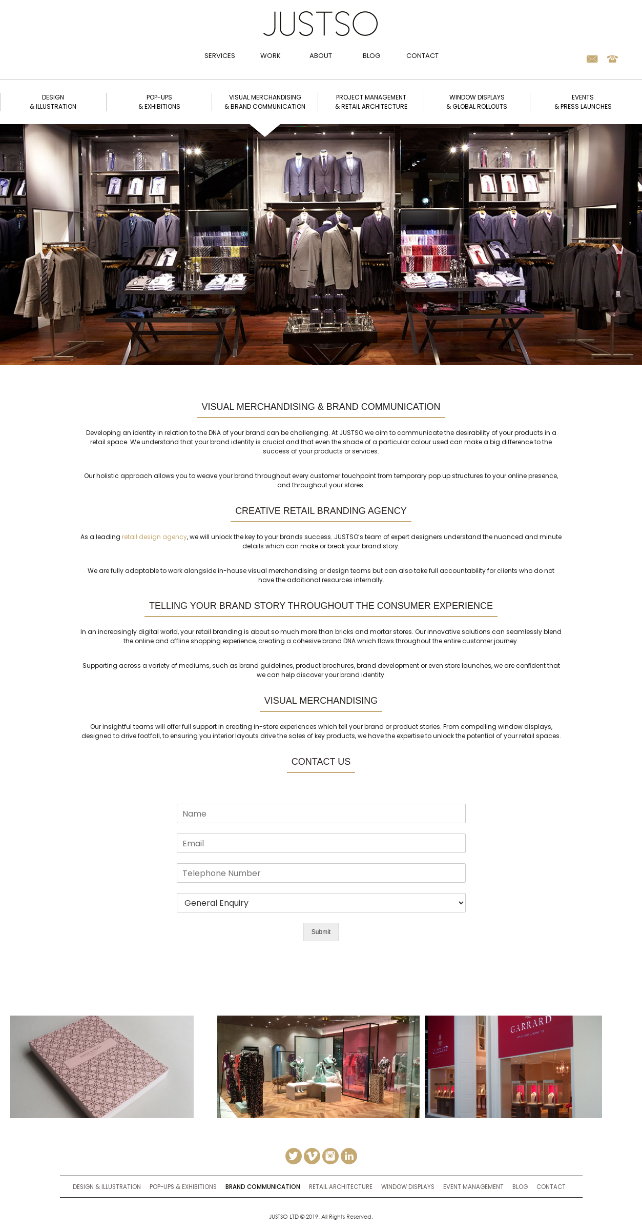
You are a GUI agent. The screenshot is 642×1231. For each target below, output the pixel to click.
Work (270, 56)
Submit (321, 932)
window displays (407, 1187)
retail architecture (340, 1187)
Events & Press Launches (583, 102)
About (320, 56)
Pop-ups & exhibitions (159, 102)
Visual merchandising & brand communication (264, 102)
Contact (422, 56)
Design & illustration (53, 102)
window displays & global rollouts (476, 102)
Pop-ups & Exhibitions (183, 1187)
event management (473, 1187)
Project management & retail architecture (371, 102)
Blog (371, 56)
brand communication (262, 1187)
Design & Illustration (107, 1187)
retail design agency (154, 536)
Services (219, 56)
